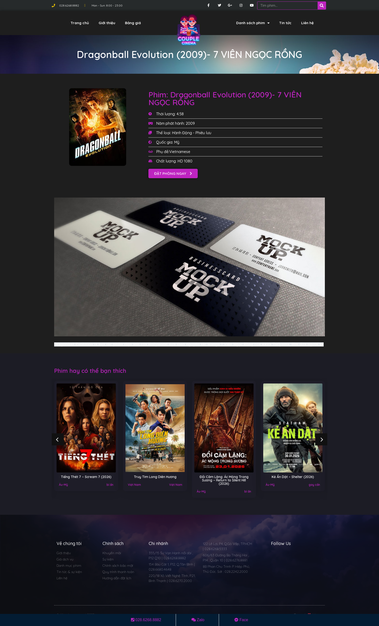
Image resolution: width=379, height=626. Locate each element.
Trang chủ (80, 23)
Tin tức (285, 23)
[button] (173, 173)
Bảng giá (133, 23)
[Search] (322, 5)
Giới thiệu (107, 23)
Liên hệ (307, 23)
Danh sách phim (253, 23)
